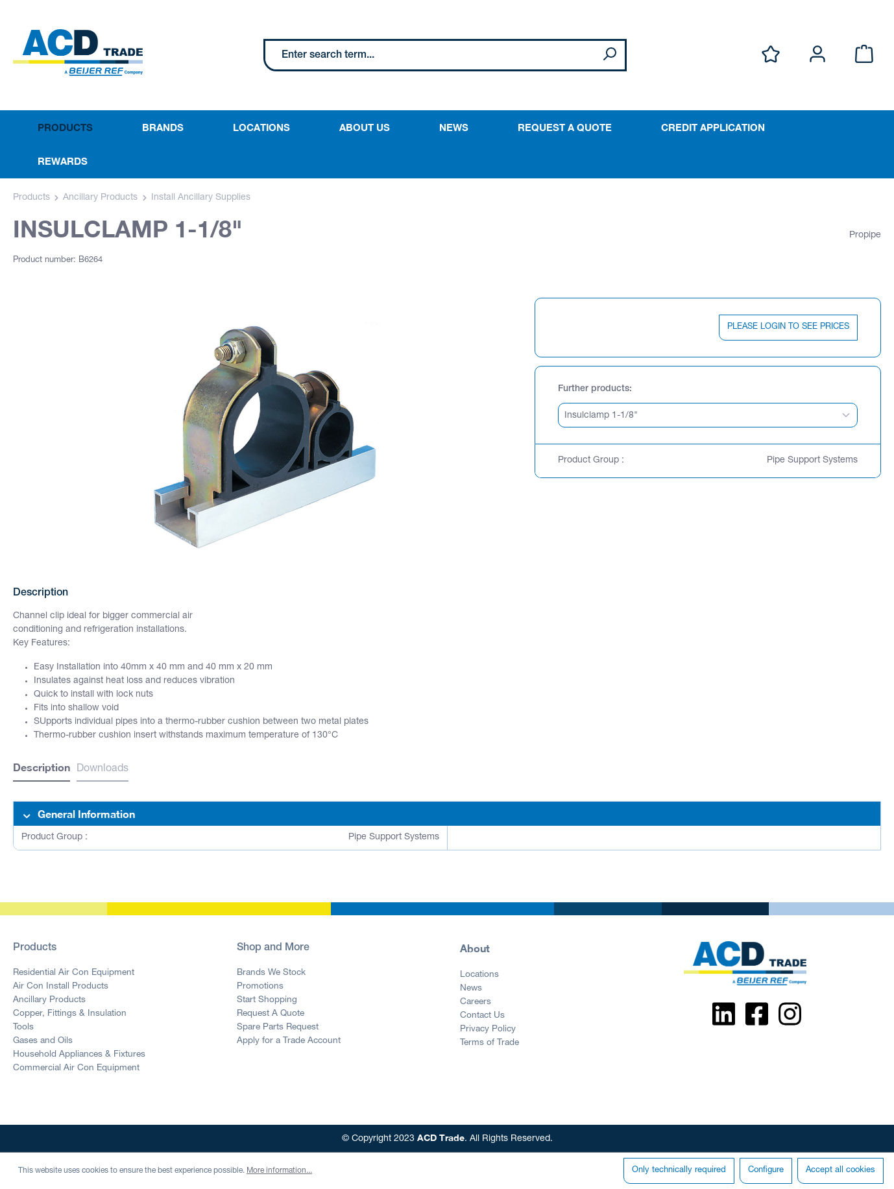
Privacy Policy (488, 1029)
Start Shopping (267, 1000)
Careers (475, 1002)
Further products (593, 389)
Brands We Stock (271, 973)
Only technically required (679, 1170)
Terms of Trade (489, 1043)
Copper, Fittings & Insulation (70, 1013)
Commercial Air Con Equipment (76, 1068)
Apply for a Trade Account (289, 1041)
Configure (766, 1170)
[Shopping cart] (864, 55)
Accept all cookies (840, 1170)
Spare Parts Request (278, 1027)
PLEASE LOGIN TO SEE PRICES (788, 327)
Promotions (260, 986)
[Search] (609, 55)
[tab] (41, 769)
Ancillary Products (49, 1000)
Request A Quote (270, 1013)
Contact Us (482, 1015)
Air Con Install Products (60, 986)
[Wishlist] (771, 55)
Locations (479, 974)
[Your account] (817, 55)
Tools (23, 1027)
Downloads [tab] (102, 769)
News (471, 988)
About (475, 948)
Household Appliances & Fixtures (79, 1054)
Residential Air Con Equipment (73, 973)
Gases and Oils (43, 1041)
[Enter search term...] (429, 55)
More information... (279, 1171)
